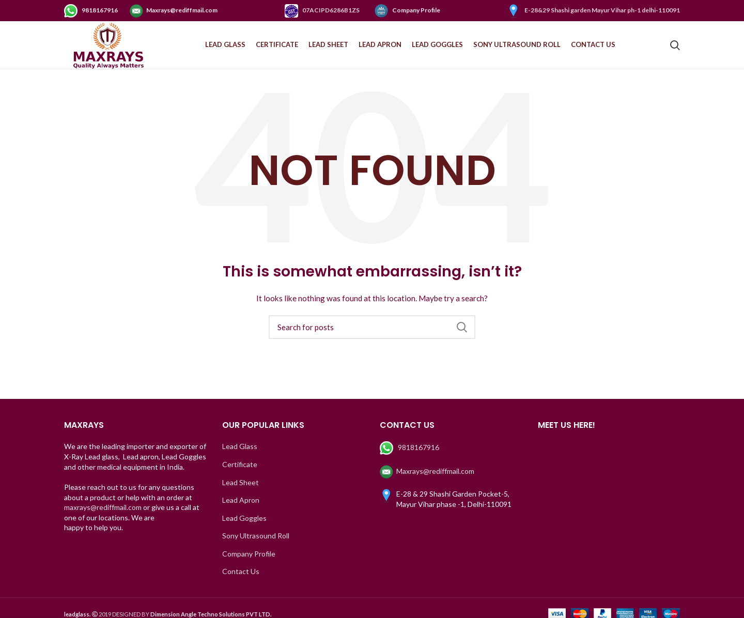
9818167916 (91, 10)
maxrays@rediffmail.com (103, 513)
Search (461, 334)
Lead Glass (239, 453)
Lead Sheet (240, 489)
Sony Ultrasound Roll (255, 542)
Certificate (239, 471)
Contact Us (240, 578)
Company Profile (407, 10)
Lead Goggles (244, 524)
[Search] (372, 334)
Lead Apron (240, 506)
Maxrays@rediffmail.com (174, 10)
